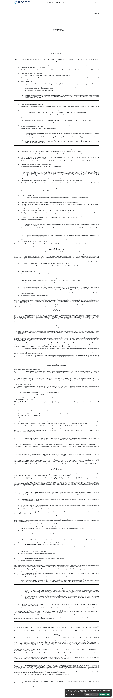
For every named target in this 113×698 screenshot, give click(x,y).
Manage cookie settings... (71, 694)
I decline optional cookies (91, 694)
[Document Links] (93, 3)
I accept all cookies (105, 694)
